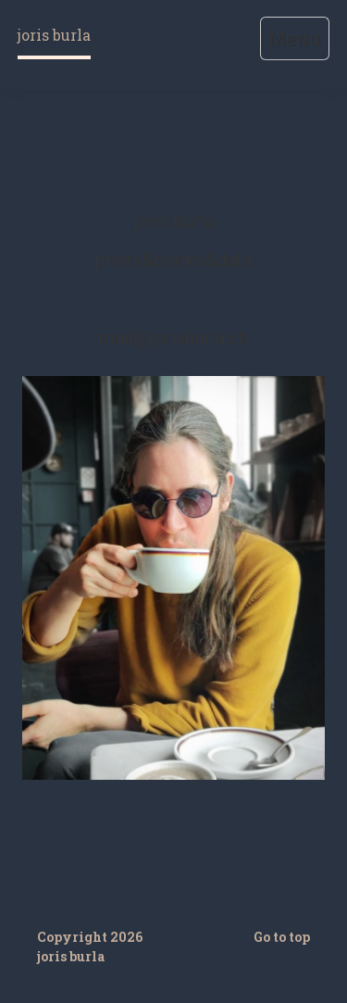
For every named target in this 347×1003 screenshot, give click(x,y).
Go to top (282, 937)
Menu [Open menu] (294, 38)
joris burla (54, 34)
